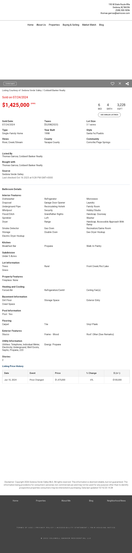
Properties (54, 24)
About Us (41, 24)
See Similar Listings (109, 115)
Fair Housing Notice (102, 527)
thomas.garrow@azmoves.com (115, 13)
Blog (101, 24)
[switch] (112, 83)
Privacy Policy (45, 527)
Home (30, 24)
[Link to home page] (3, 5)
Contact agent (10, 83)
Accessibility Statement (72, 527)
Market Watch (89, 24)
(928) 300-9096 (122, 10)
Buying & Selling (71, 24)
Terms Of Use (25, 527)
